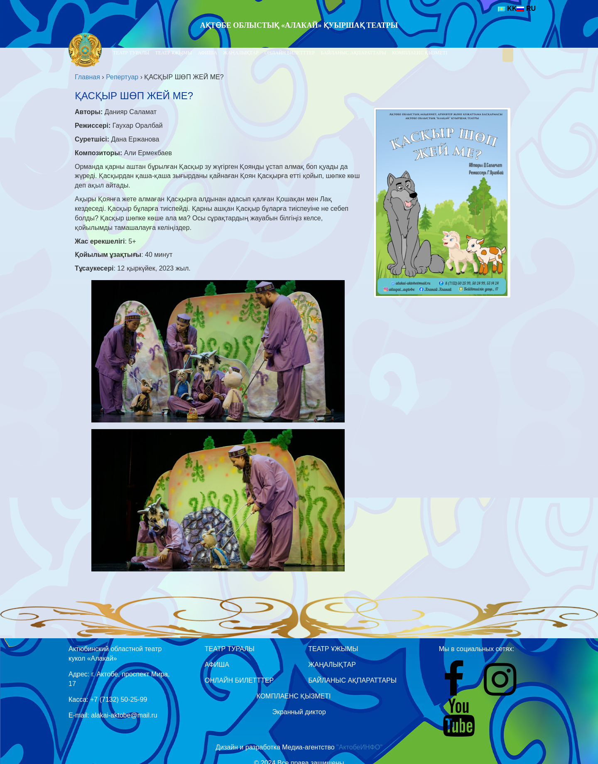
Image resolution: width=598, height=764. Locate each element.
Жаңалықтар (241, 53)
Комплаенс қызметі (419, 53)
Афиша (207, 53)
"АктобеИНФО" (359, 747)
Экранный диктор (299, 711)
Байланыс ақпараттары (353, 53)
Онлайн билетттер (290, 53)
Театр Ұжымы (173, 53)
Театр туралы (131, 53)
